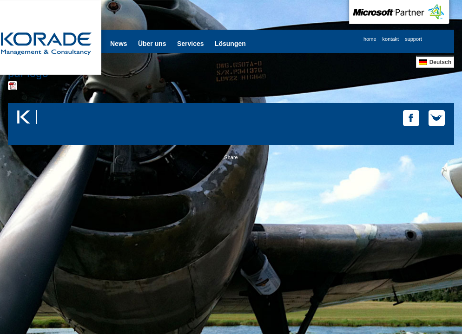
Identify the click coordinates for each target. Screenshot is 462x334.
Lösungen (230, 43)
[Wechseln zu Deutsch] (435, 62)
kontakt (391, 39)
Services (190, 43)
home (369, 39)
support (413, 39)
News (118, 43)
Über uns (152, 43)
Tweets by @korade (61, 108)
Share (231, 157)
